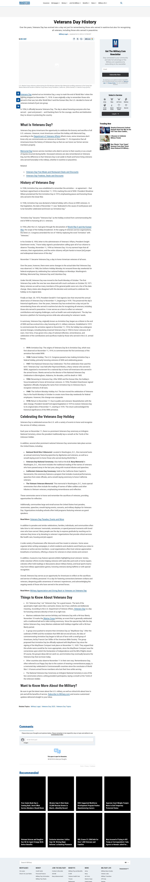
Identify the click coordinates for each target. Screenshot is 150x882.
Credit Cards (39, 871)
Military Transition (106, 876)
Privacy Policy (112, 83)
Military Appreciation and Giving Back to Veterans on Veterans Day (55, 569)
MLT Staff (23, 39)
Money (64, 3)
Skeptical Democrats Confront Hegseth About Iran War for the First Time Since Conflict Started (121, 130)
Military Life (102, 3)
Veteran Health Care (74, 876)
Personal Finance (41, 873)
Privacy (87, 766)
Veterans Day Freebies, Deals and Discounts (42, 171)
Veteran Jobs (105, 873)
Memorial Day (24, 147)
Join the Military (75, 3)
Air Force (87, 876)
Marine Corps (47, 596)
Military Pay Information (42, 876)
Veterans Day (24, 93)
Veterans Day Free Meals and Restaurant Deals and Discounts (49, 168)
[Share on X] (77, 39)
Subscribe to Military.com (53, 666)
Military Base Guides (107, 871)
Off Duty (103, 879)
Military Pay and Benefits (75, 871)
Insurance (46, 3)
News (93, 3)
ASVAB (54, 873)
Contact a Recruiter (57, 871)
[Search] (118, 3)
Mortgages (55, 3)
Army (86, 871)
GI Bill (70, 873)
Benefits (86, 3)
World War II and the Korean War (79, 222)
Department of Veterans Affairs (31, 135)
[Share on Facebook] (74, 39)
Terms (81, 766)
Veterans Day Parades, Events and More (45, 500)
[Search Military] (71, 862)
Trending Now (105, 124)
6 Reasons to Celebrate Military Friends (118, 137)
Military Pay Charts (41, 879)
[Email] (81, 39)
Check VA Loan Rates (25, 873)
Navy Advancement (57, 876)
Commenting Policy (57, 734)
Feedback (92, 766)
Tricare (70, 879)
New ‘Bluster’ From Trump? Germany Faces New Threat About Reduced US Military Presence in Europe (120, 146)
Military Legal (63, 34)
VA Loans (22, 871)
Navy (86, 873)
